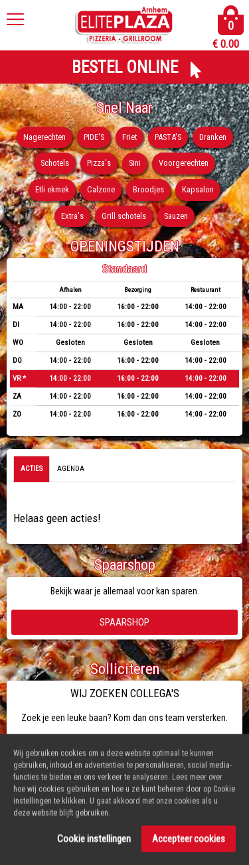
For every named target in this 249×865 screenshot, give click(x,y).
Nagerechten (44, 137)
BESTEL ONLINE (125, 67)
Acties (31, 468)
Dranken (212, 137)
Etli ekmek (52, 189)
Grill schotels (124, 216)
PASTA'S (168, 137)
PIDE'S (94, 137)
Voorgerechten (183, 163)
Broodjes (148, 189)
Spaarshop (124, 622)
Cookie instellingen (94, 843)
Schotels (55, 163)
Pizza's (99, 163)
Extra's (72, 216)
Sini (135, 163)
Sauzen (176, 216)
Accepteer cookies (188, 843)
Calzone (101, 189)
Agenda (70, 468)
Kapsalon (198, 189)
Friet (129, 137)
